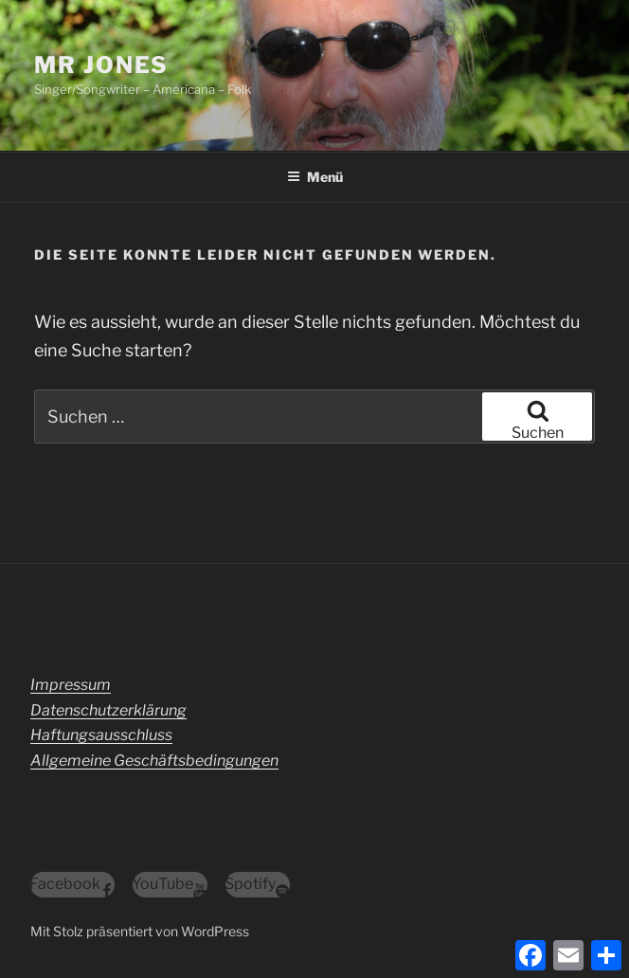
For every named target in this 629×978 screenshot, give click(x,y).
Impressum (70, 685)
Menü (315, 177)
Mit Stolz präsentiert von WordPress (139, 931)
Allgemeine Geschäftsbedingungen (154, 761)
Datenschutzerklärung (108, 710)
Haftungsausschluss (101, 735)
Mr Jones (101, 65)
